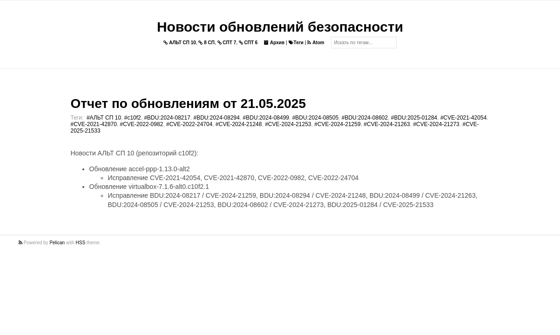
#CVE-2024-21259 (337, 124)
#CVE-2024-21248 (239, 124)
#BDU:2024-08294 (217, 117)
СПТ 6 (248, 42)
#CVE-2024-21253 (288, 124)
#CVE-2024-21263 (387, 124)
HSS (81, 242)
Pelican (57, 242)
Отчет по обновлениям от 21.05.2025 (188, 103)
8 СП (206, 42)
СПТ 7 (226, 42)
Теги (296, 42)
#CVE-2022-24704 (189, 124)
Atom (315, 42)
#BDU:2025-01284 (414, 117)
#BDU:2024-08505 (315, 117)
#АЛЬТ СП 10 (104, 117)
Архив (274, 42)
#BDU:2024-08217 (167, 117)
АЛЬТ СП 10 (179, 42)
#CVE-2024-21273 (436, 124)
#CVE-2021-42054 (463, 117)
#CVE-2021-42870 (94, 124)
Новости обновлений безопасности (280, 26)
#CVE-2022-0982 (141, 124)
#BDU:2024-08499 (266, 117)
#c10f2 (132, 117)
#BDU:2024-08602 (365, 117)
